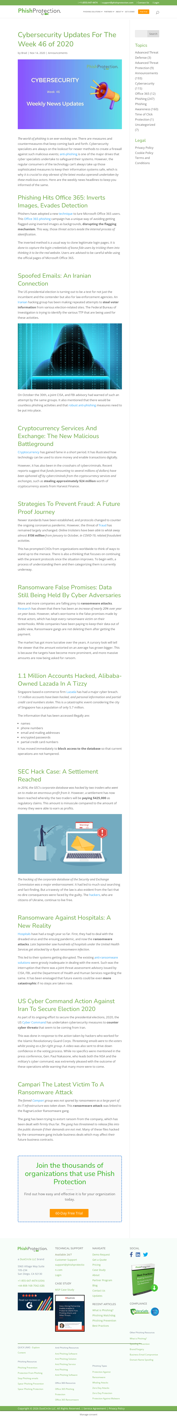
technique (66, 214)
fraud (102, 525)
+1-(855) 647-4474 (83, 3)
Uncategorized (145, 125)
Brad (24, 53)
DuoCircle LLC (28, 1259)
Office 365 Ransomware (67, 1399)
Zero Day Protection (102, 1393)
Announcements (58, 53)
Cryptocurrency (28, 452)
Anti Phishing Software (66, 1353)
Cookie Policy (144, 153)
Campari (38, 1100)
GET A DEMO (130, 12)
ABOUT (118, 12)
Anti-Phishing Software (66, 1374)
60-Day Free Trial (69, 1213)
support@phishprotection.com (114, 3)
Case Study (99, 1270)
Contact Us (141, 3)
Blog (95, 1285)
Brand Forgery (137, 1349)
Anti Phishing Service (65, 1364)
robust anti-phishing (82, 405)
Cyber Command (34, 1022)
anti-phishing (68, 154)
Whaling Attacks (100, 1382)
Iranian (22, 302)
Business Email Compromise (144, 1354)
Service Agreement (95, 1408)
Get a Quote (99, 1259)
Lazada (71, 692)
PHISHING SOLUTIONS (92, 12)
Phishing (141, 99)
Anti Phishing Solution (65, 1358)
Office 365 (142, 94)
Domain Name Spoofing (141, 1359)
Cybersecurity (144, 83)
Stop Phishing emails (28, 1378)
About (96, 1275)
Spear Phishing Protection (30, 1389)
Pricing (96, 1264)
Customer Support (66, 1259)
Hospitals (24, 934)
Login (155, 3)
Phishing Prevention (27, 1367)
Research (24, 608)
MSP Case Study (64, 1289)
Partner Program (102, 1280)
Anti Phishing (61, 1369)
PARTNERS (108, 12)
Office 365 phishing (37, 219)
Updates (97, 1295)
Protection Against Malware (106, 1398)
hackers (94, 895)
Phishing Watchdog (103, 1315)
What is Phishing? (102, 1310)
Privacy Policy (144, 148)
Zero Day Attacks (100, 1387)
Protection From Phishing (30, 1372)
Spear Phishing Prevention (31, 1383)
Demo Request (101, 1254)
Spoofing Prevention (140, 1343)
